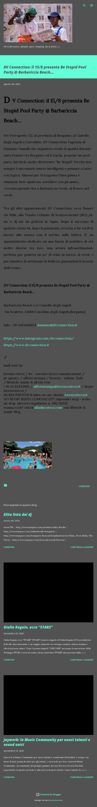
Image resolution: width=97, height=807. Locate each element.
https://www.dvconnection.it (26, 345)
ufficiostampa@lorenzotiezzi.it (56, 386)
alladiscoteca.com (48, 407)
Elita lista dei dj (18, 514)
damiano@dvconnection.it (57, 325)
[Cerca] (84, 5)
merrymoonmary (56, 800)
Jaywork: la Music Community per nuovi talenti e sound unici (47, 742)
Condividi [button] (84, 486)
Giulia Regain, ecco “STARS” (28, 627)
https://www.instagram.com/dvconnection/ (39, 338)
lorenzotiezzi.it (76, 395)
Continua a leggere (81, 547)
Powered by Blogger (48, 794)
